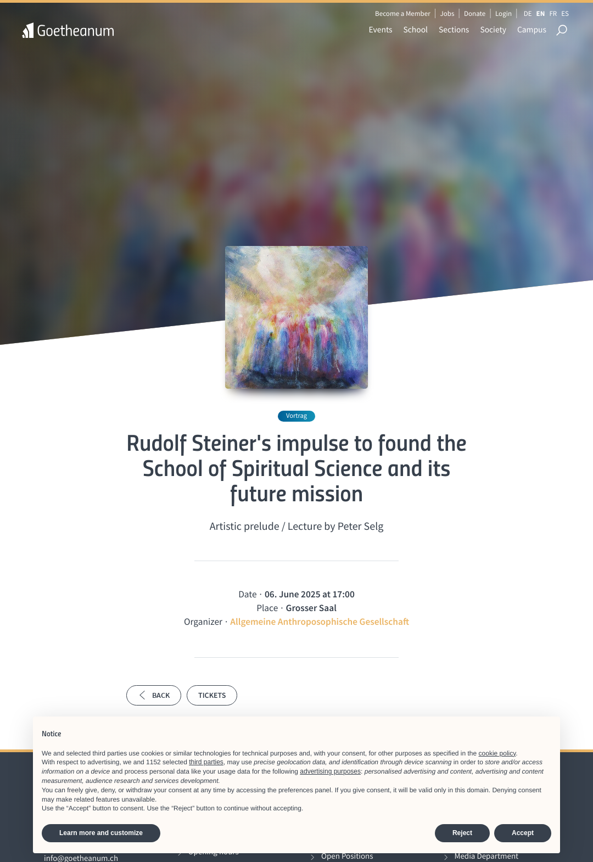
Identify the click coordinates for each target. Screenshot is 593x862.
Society (493, 30)
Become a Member (402, 13)
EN (540, 13)
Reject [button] (462, 833)
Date (247, 594)
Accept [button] (523, 833)
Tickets (212, 695)
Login (503, 13)
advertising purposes (330, 771)
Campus (531, 30)
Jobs (447, 13)
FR (553, 13)
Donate (474, 13)
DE (528, 13)
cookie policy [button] (497, 753)
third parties (206, 762)
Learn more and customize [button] (101, 833)
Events (381, 30)
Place (267, 607)
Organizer (203, 621)
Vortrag (296, 416)
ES (565, 13)
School (416, 30)
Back (154, 695)
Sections (454, 30)
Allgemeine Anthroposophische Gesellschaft (319, 621)
